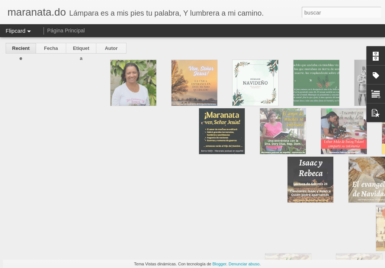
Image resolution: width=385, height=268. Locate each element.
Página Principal (66, 31)
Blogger (219, 264)
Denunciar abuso (243, 264)
